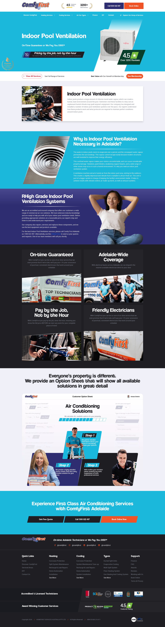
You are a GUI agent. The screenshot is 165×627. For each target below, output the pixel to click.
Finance (95, 15)
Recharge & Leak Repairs (58, 567)
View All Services (32, 76)
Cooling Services (64, 15)
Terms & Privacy (137, 581)
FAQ (132, 564)
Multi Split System (110, 567)
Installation (53, 574)
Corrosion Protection (57, 561)
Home (24, 561)
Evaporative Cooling (111, 564)
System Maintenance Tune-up (87, 564)
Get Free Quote (46, 519)
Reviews (134, 571)
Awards (134, 567)
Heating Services (47, 15)
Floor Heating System (112, 571)
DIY (103, 15)
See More (52, 577)
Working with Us (137, 574)
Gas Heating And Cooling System (116, 574)
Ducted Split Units (110, 561)
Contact (111, 15)
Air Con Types (81, 15)
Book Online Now (119, 519)
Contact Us (26, 574)
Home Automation (56, 571)
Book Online (133, 6)
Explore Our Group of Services (131, 15)
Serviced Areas (27, 567)
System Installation (83, 574)
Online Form (56, 234)
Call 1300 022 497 (114, 6)
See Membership (135, 76)
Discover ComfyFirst (30, 15)
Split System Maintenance (59, 564)
